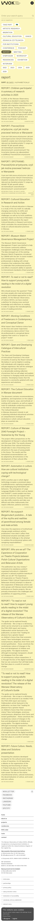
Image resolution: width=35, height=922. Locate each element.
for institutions (11, 44)
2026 (5, 71)
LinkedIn (7, 801)
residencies (8, 60)
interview (7, 64)
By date (10, 82)
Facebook (7, 795)
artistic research (11, 28)
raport (6, 52)
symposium (8, 56)
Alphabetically (22, 82)
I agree (14, 918)
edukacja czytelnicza (13, 40)
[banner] (17, 914)
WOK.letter (8, 791)
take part (7, 25)
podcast (22, 48)
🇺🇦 (17, 25)
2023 (12, 67)
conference (8, 48)
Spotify (6, 808)
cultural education (12, 36)
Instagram (8, 798)
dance (28, 36)
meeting (17, 52)
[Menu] (32, 3)
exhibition (22, 60)
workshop (22, 56)
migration (7, 32)
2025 (27, 67)
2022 (5, 67)
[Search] (33, 16)
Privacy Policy (6, 916)
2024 (20, 67)
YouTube (7, 805)
